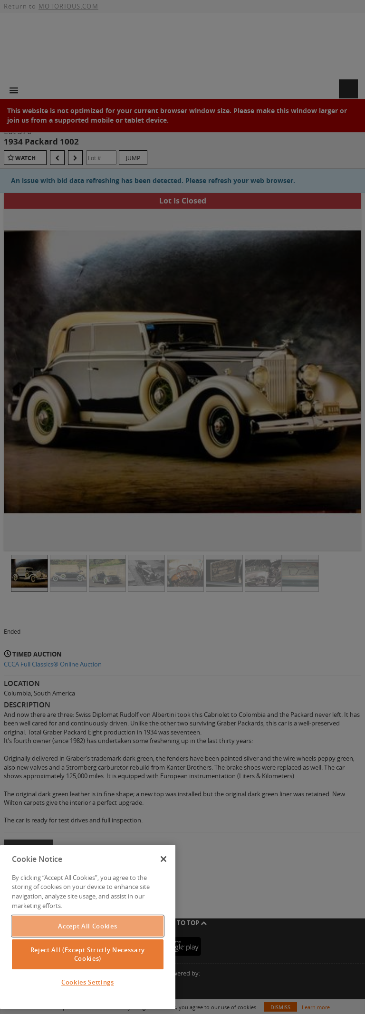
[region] (87, 927)
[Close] (163, 859)
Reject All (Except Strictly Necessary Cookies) (87, 954)
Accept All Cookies (87, 926)
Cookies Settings (87, 982)
